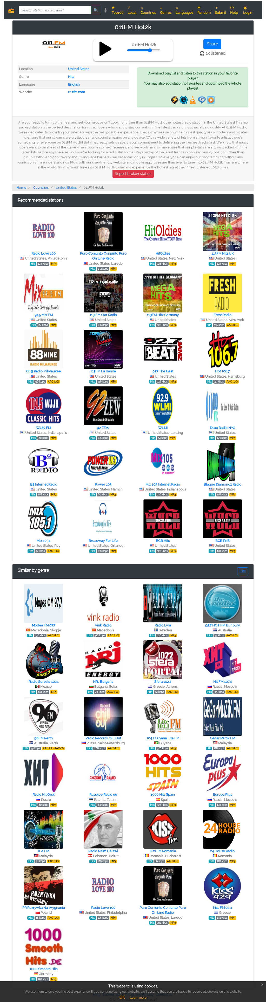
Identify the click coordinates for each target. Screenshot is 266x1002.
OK (122, 997)
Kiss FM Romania (163, 851)
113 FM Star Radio (103, 315)
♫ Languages (184, 10)
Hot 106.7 (222, 371)
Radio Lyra (163, 625)
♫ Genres (165, 10)
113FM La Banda (103, 371)
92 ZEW (103, 428)
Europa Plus (222, 794)
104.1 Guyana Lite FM (163, 738)
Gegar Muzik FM (222, 738)
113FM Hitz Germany (163, 315)
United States (78, 69)
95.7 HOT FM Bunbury (222, 625)
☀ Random (204, 10)
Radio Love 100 (43, 253)
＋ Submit (220, 10)
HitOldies (163, 253)
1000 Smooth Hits (43, 969)
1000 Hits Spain (163, 794)
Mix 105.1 (43, 541)
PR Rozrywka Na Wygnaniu (43, 908)
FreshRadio (222, 315)
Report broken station (133, 174)
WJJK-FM (43, 428)
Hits (71, 77)
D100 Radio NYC (222, 428)
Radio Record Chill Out (103, 738)
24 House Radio (222, 851)
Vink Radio (103, 625)
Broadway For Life (103, 541)
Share (212, 44)
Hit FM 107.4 (222, 682)
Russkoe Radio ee (103, 794)
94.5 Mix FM (44, 315)
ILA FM (43, 851)
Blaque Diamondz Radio (222, 484)
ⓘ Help (234, 10)
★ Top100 (117, 10)
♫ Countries (148, 10)
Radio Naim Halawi (103, 851)
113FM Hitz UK (222, 253)
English (74, 84)
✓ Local (132, 10)
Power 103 (103, 484)
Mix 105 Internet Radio (162, 484)
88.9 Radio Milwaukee (43, 371)
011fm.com (76, 92)
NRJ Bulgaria (103, 682)
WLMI (163, 428)
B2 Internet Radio (43, 484)
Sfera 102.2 (162, 682)
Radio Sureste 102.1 (44, 682)
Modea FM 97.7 (43, 625)
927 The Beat (162, 371)
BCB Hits (163, 541)
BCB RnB (222, 541)
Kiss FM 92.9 (222, 908)
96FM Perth (43, 738)
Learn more (138, 997)
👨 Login (247, 10)
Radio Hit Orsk (43, 794)
